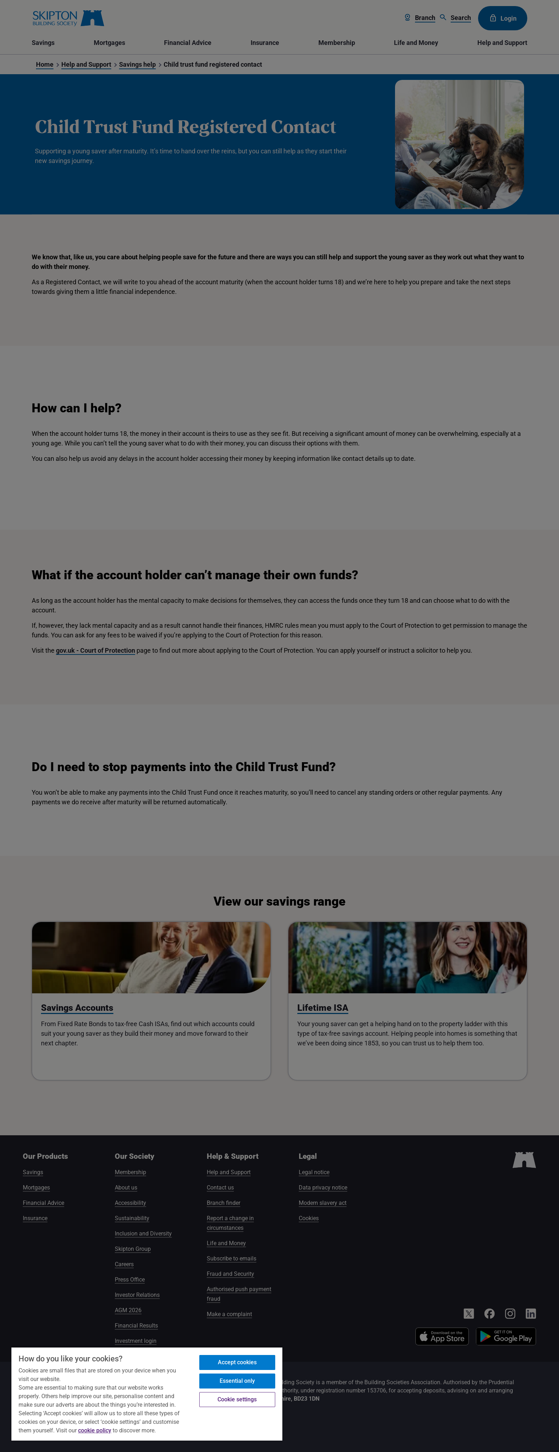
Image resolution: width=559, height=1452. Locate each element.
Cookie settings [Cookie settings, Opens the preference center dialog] (237, 1399)
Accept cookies (237, 1362)
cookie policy (94, 1430)
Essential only (237, 1380)
